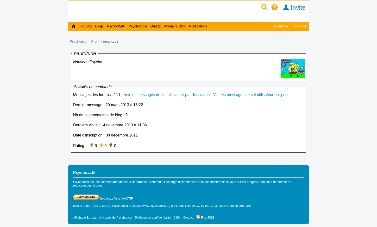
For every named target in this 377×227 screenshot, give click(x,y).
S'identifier (280, 26)
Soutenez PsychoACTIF (103, 198)
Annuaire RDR (175, 26)
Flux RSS (205, 217)
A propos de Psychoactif (115, 217)
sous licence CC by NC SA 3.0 (199, 206)
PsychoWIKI (116, 26)
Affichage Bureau (85, 217)
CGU (176, 217)
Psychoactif (79, 41)
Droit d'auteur (82, 206)
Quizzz (156, 26)
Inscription (299, 26)
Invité (292, 7)
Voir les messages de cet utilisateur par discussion (167, 95)
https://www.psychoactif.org (151, 206)
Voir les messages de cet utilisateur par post (251, 95)
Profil (95, 41)
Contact (188, 217)
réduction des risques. (88, 185)
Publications (198, 26)
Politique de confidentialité (153, 217)
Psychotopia (138, 26)
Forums (86, 26)
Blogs (99, 26)
